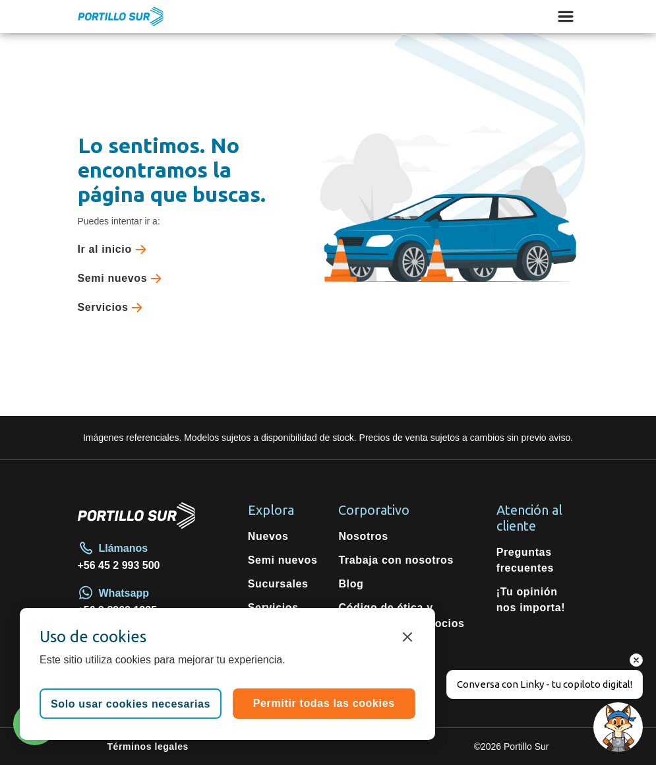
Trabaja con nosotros (396, 560)
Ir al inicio (115, 249)
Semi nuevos (122, 278)
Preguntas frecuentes (525, 560)
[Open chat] (618, 727)
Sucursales (278, 583)
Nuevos (268, 536)
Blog (350, 583)
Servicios (113, 308)
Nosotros (363, 536)
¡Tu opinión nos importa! (531, 599)
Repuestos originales (277, 639)
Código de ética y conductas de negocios (401, 615)
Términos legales (148, 746)
